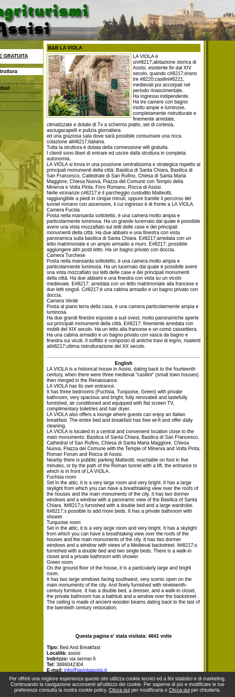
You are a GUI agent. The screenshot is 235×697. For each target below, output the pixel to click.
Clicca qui (119, 690)
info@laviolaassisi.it (85, 670)
